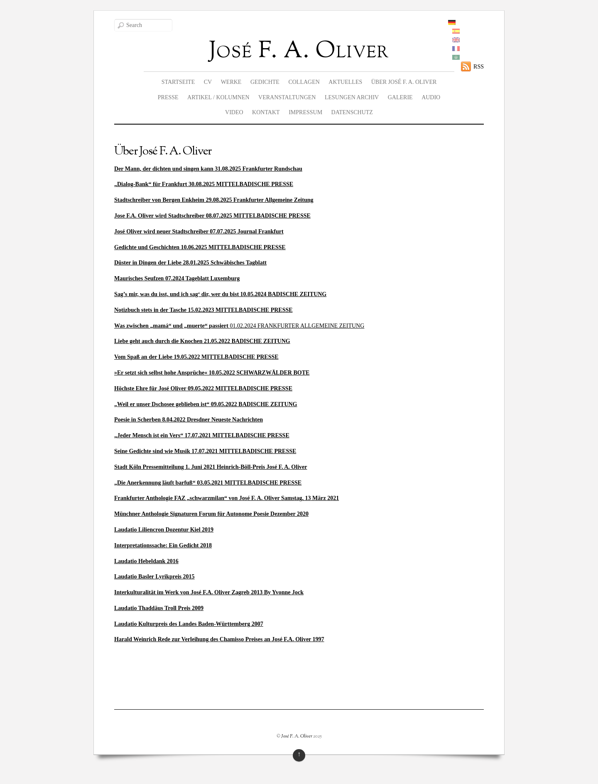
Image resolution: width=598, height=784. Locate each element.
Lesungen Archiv (352, 97)
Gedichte (264, 82)
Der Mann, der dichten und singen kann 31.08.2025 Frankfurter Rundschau (208, 169)
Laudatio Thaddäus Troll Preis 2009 (158, 608)
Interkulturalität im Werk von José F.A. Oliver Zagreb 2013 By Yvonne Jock (209, 592)
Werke (231, 82)
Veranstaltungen (287, 97)
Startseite (178, 82)
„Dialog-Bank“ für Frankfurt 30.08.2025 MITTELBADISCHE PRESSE (203, 184)
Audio (431, 97)
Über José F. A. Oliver (404, 82)
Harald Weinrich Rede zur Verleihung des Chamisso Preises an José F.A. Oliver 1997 (219, 639)
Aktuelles (345, 82)
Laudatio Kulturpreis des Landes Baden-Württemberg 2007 (188, 624)
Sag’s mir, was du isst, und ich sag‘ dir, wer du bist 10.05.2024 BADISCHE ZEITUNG (220, 294)
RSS (478, 67)
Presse (168, 97)
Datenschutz (352, 112)
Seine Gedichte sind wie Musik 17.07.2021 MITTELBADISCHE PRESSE (205, 451)
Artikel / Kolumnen (218, 97)
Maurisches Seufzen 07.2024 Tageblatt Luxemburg (177, 278)
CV (208, 82)
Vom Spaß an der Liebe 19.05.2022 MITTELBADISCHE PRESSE (196, 357)
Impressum (305, 112)
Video (234, 112)
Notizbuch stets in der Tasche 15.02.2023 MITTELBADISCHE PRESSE (203, 310)
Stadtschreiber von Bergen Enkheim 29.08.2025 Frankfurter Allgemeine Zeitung (214, 200)
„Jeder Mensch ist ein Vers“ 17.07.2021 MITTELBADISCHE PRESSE (201, 435)
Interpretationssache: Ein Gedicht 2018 (163, 545)
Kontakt (266, 112)
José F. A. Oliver (296, 736)
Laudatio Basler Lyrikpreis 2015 (154, 576)
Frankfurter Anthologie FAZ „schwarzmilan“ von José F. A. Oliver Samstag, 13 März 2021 (226, 498)
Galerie (400, 97)
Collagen (303, 82)
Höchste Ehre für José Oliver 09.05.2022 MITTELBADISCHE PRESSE (203, 388)
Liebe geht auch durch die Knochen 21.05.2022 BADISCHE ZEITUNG (202, 341)
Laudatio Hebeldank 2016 (146, 561)
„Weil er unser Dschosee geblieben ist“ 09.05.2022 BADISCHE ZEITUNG (205, 404)
